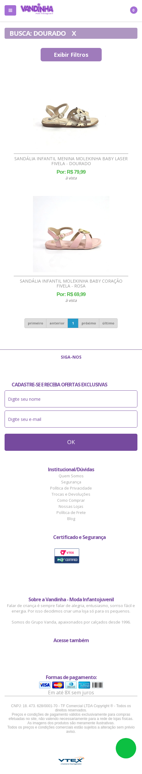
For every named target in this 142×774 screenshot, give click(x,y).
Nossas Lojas (71, 506)
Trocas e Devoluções (71, 494)
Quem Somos (71, 476)
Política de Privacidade (71, 488)
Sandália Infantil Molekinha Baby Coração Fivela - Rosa (71, 283)
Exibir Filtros (71, 54)
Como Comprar (71, 500)
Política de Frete (71, 512)
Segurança (71, 482)
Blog (71, 518)
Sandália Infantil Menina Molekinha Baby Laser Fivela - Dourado (71, 161)
